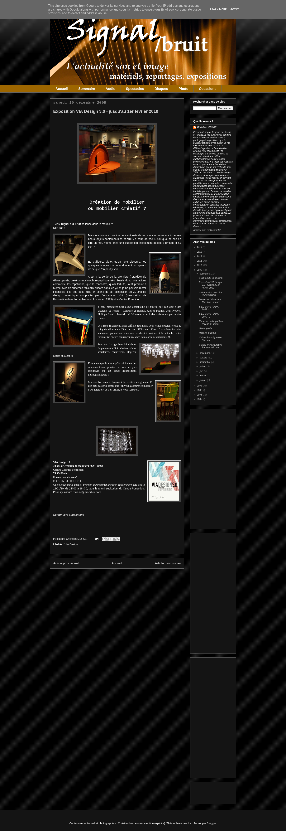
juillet (203, 366)
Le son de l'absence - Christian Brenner (210, 301)
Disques (161, 89)
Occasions (207, 89)
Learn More (218, 9)
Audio (110, 89)
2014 (200, 247)
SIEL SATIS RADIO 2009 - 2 (209, 315)
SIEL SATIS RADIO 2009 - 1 (209, 308)
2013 (200, 251)
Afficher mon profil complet (207, 230)
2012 (200, 256)
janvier (203, 380)
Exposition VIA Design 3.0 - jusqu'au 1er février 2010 (210, 285)
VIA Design (71, 544)
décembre (205, 273)
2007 (200, 390)
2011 (200, 261)
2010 (200, 265)
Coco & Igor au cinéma (210, 277)
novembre (205, 353)
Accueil (61, 89)
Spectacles (135, 89)
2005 (200, 399)
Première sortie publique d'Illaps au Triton (211, 322)
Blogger (211, 823)
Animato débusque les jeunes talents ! (210, 293)
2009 (200, 270)
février (203, 375)
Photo (183, 89)
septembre (205, 362)
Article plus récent (66, 563)
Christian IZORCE (207, 127)
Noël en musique (207, 333)
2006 (200, 394)
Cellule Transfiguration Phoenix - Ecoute (210, 346)
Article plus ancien (168, 563)
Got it (234, 9)
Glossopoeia (205, 328)
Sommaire (86, 89)
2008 (200, 385)
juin (202, 371)
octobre (204, 357)
